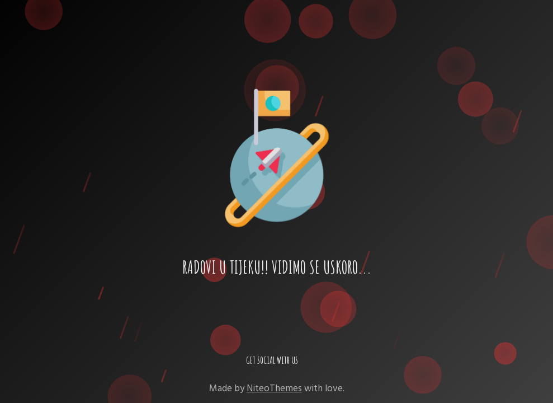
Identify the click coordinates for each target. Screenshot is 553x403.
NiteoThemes (274, 388)
